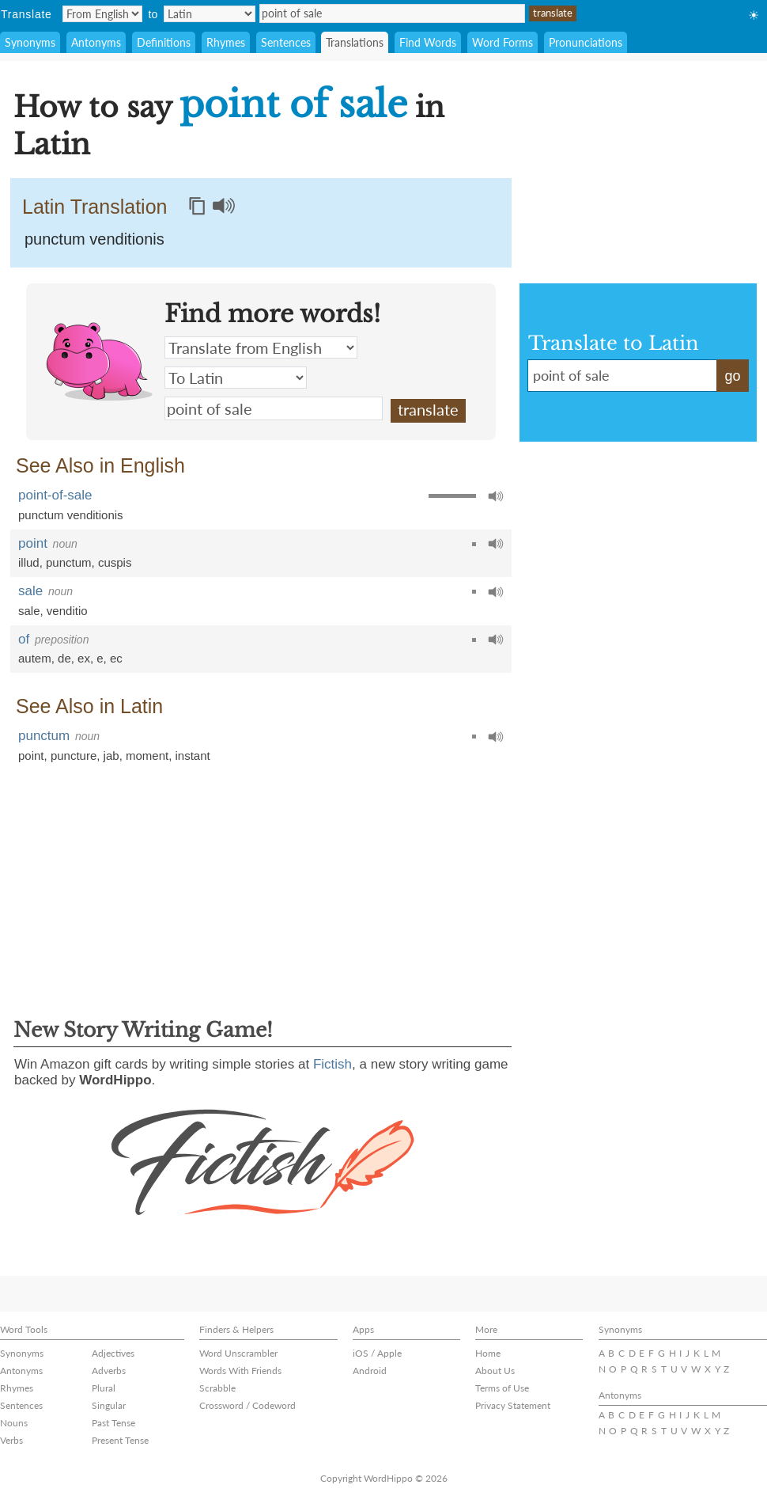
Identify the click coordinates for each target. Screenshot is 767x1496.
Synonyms (30, 42)
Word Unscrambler (238, 1353)
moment (147, 755)
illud (29, 562)
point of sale (392, 13)
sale (30, 590)
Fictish (332, 1064)
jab (111, 755)
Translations (355, 42)
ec (116, 658)
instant (193, 755)
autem (34, 658)
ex (83, 658)
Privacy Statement (512, 1405)
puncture (73, 755)
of (23, 639)
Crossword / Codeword (247, 1405)
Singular (109, 1405)
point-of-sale (55, 495)
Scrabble (217, 1388)
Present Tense (120, 1440)
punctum (69, 562)
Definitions (164, 42)
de (64, 658)
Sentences (286, 42)
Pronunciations (585, 42)
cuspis (115, 562)
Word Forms (502, 42)
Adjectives (113, 1353)
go (732, 376)
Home (488, 1353)
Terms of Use (502, 1388)
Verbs (11, 1440)
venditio (67, 610)
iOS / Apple (377, 1353)
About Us (495, 1370)
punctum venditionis (70, 515)
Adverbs (109, 1370)
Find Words (427, 42)
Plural (103, 1388)
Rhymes (225, 42)
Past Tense (113, 1423)
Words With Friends (240, 1370)
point (32, 543)
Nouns (14, 1423)
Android (370, 1370)
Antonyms (96, 42)
